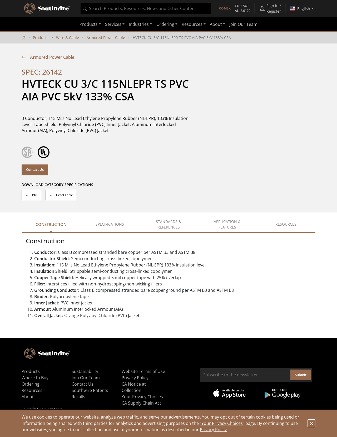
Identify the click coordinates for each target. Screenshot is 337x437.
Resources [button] (192, 24)
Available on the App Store (229, 393)
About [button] (216, 24)
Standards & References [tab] (168, 224)
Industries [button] (139, 24)
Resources (32, 390)
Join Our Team (243, 24)
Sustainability (85, 371)
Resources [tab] (285, 224)
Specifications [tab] (110, 224)
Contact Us (35, 169)
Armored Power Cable (106, 37)
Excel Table (61, 195)
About (28, 397)
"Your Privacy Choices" (222, 423)
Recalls (78, 397)
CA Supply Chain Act (141, 403)
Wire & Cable (67, 37)
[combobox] (146, 8)
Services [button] (113, 24)
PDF (31, 195)
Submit (300, 374)
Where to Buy (35, 378)
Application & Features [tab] (227, 224)
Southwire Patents (90, 390)
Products (40, 37)
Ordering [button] (165, 24)
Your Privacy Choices (142, 397)
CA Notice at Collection (134, 387)
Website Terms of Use (143, 371)
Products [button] (89, 24)
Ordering (30, 384)
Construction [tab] (51, 224)
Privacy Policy (213, 430)
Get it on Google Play (282, 393)
